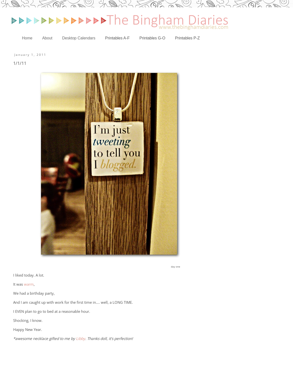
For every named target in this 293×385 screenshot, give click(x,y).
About (47, 38)
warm (29, 284)
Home (27, 38)
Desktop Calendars (78, 38)
